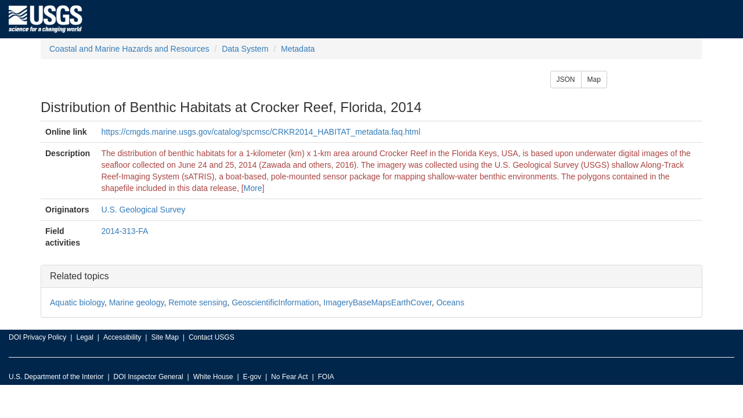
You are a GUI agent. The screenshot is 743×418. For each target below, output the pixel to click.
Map (594, 79)
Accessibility (122, 337)
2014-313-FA (124, 231)
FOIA (326, 377)
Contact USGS (212, 337)
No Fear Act (289, 377)
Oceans (450, 302)
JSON (566, 79)
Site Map (164, 337)
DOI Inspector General (148, 377)
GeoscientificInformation (275, 302)
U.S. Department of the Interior (56, 377)
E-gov (252, 377)
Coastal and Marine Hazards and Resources (129, 48)
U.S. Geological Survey (143, 209)
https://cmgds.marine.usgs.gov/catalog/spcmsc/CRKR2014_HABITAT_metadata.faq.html (260, 131)
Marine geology (136, 302)
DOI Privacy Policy (37, 337)
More (253, 188)
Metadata (298, 48)
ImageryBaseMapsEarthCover (377, 302)
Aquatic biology (77, 302)
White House (213, 377)
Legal (84, 337)
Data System (245, 48)
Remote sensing (197, 302)
